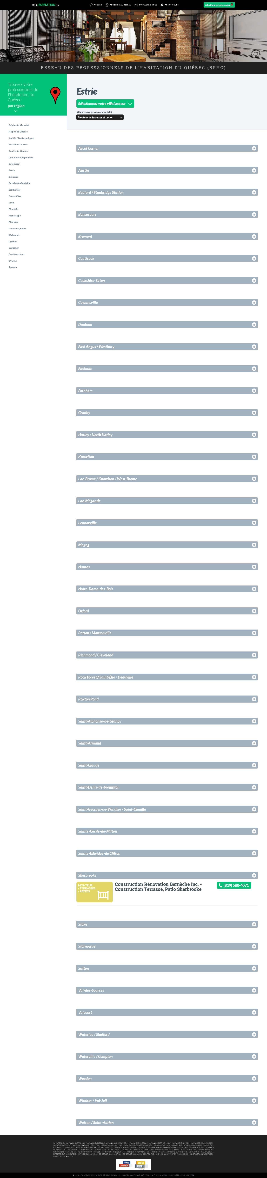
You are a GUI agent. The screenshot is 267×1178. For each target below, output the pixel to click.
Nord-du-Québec (17, 228)
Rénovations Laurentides (89, 1152)
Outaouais (14, 234)
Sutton (83, 968)
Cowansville (88, 302)
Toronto (13, 267)
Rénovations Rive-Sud (203, 1150)
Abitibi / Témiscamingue (21, 138)
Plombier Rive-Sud (138, 1147)
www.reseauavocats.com (106, 1145)
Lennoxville (87, 523)
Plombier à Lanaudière (157, 1147)
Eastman (85, 368)
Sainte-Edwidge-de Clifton (99, 853)
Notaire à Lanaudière (104, 1150)
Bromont (85, 236)
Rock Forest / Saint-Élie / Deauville (105, 677)
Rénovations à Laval (183, 1150)
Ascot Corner (88, 148)
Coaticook (86, 258)
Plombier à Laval (122, 1147)
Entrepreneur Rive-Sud (177, 1152)
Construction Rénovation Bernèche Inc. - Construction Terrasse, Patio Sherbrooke (158, 886)
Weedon (85, 1078)
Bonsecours (87, 214)
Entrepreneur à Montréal (134, 1152)
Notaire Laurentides (123, 1150)
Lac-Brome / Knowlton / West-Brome (107, 478)
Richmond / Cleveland (95, 655)
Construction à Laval (132, 1154)
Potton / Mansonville (94, 633)
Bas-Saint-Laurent (18, 144)
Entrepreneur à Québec (87, 1154)
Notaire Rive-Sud (86, 1150)
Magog (83, 544)
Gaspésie (13, 176)
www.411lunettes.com (75, 1143)
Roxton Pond (88, 699)
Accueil (95, 5)
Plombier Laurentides (177, 1147)
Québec (13, 241)
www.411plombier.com (138, 1143)
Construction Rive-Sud (153, 1154)
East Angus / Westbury (96, 346)
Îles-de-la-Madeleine (19, 183)
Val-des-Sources (91, 990)
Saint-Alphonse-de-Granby (99, 721)
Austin (83, 170)
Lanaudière (15, 189)
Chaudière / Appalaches (21, 157)
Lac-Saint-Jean (16, 254)
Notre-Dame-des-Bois (95, 589)
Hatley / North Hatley (95, 434)
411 (45, 5)
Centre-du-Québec (18, 150)
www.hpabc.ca (125, 1145)
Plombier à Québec (196, 1147)
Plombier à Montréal (104, 1147)
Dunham (85, 324)
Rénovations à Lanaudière (64, 1152)
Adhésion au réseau (118, 5)
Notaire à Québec (141, 1150)
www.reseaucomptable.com (65, 1145)
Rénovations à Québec (111, 1152)
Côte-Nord (14, 163)
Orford (83, 611)
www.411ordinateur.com (116, 1143)
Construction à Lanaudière (176, 1154)
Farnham (85, 390)
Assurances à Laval (162, 1145)
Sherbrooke (87, 875)
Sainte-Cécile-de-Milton (97, 831)
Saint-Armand (89, 743)
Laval (11, 202)
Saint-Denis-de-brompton (98, 787)
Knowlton (86, 456)
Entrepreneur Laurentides (64, 1154)
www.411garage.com (180, 1143)
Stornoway (87, 946)
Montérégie (15, 215)
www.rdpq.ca (59, 1143)
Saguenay (14, 247)
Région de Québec (18, 131)
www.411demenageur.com (202, 1143)
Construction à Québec (63, 1156)
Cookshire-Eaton (91, 280)
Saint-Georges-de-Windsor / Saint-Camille (112, 809)
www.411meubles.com (95, 1143)
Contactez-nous (145, 5)
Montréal (13, 221)
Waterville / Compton (95, 1056)
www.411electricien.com (159, 1143)
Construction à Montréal (110, 1154)
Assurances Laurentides (63, 1147)
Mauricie (13, 209)
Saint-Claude (88, 765)
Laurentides (15, 196)
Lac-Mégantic (89, 500)
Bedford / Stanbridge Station (101, 192)
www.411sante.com (86, 1145)
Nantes (84, 567)
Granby (84, 412)
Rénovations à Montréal (161, 1150)
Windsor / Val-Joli (92, 1100)
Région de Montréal (19, 125)
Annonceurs (169, 5)
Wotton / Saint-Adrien (96, 1122)
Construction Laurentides (201, 1154)
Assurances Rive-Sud (181, 1145)
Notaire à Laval (70, 1150)
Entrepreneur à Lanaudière (200, 1152)
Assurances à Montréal (142, 1145)
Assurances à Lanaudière (202, 1145)
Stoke (82, 924)
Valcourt (85, 1012)
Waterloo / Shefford (94, 1034)
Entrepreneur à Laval (156, 1152)
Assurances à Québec (85, 1147)
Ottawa (13, 260)
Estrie (12, 170)
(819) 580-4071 (236, 885)
